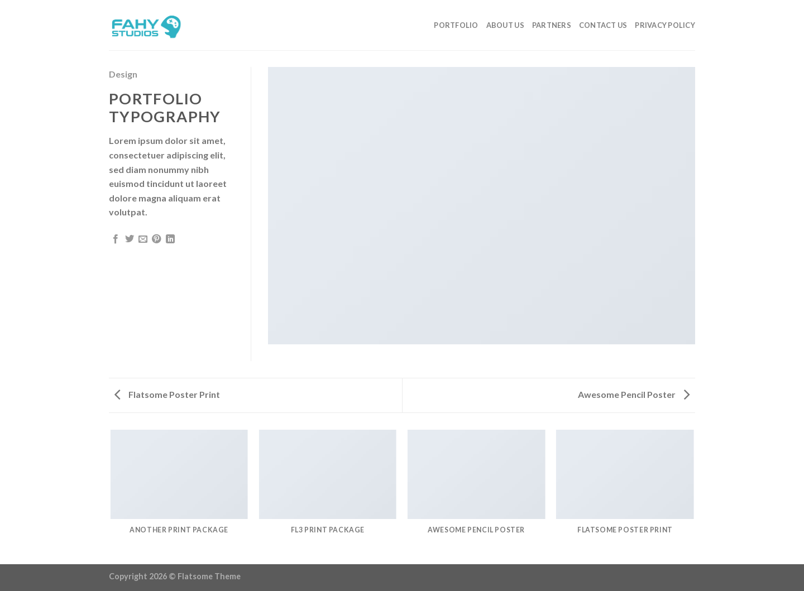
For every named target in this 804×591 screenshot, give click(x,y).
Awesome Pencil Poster (634, 394)
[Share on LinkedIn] (170, 239)
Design (123, 74)
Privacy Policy (665, 25)
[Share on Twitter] (129, 239)
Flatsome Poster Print (167, 394)
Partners (551, 25)
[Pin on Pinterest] (156, 239)
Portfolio (456, 25)
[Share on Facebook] (115, 239)
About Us (505, 25)
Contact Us (603, 25)
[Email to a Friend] (142, 239)
